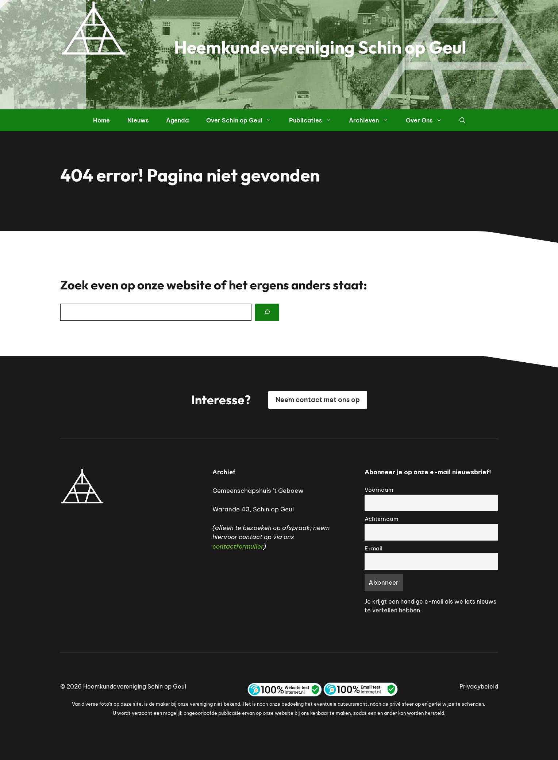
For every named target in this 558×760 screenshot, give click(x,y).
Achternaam (381, 518)
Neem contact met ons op (318, 399)
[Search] (267, 312)
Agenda (177, 120)
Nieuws (138, 120)
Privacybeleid (478, 686)
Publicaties (314, 120)
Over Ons (428, 120)
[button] (462, 120)
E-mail (373, 548)
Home (101, 120)
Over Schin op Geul (243, 120)
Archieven (373, 120)
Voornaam (379, 489)
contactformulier (237, 546)
